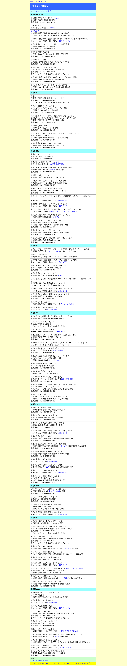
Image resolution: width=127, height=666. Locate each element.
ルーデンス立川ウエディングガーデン (63, 211)
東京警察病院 (52, 309)
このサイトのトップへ (83, 663)
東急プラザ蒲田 (54, 491)
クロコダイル (54, 360)
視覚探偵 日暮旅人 (40, 6)
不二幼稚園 (50, 28)
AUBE (60, 275)
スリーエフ (63, 446)
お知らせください (64, 41)
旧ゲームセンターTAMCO (75, 568)
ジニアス (47, 467)
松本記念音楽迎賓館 (56, 164)
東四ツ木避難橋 (67, 379)
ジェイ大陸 (63, 578)
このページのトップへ (39, 663)
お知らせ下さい (63, 200)
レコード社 (58, 331)
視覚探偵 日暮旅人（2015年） (40, 660)
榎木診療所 (35, 31)
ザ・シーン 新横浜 (67, 304)
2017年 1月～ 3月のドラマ (38, 1)
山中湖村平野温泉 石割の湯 (68, 631)
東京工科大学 (58, 350)
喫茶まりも (67, 548)
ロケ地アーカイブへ (61, 663)
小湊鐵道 (52, 170)
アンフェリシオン (53, 251)
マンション (53, 254)
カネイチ (56, 217)
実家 (57, 162)
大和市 (57, 636)
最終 (49, 11)
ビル (57, 18)
